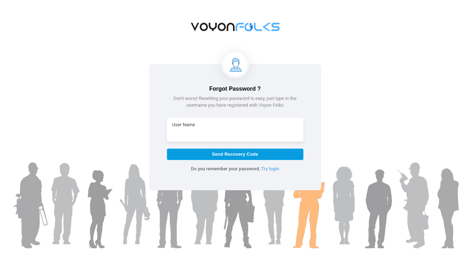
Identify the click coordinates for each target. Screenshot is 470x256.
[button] (235, 154)
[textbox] (235, 133)
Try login (270, 168)
